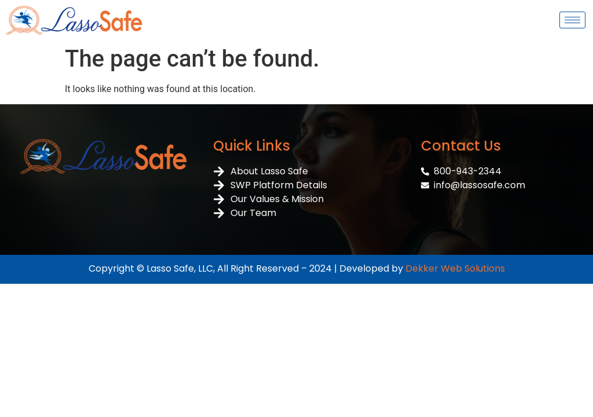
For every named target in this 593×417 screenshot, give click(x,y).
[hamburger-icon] (572, 20)
